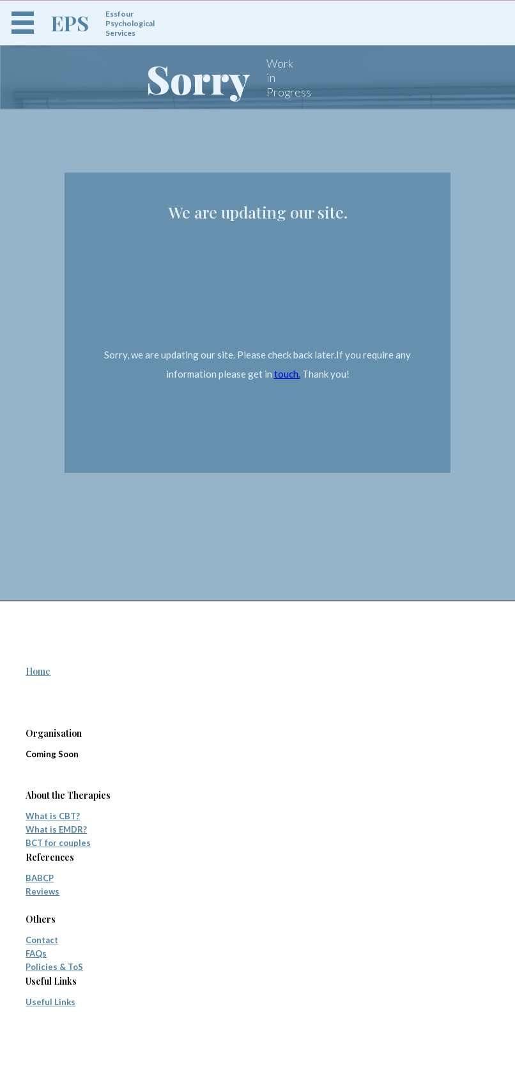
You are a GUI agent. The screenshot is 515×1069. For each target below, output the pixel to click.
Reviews (42, 891)
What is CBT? (53, 816)
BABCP (40, 878)
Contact (42, 940)
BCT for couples (58, 843)
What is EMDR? (56, 829)
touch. (287, 374)
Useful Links (50, 1002)
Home (38, 671)
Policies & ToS (54, 967)
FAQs (36, 953)
